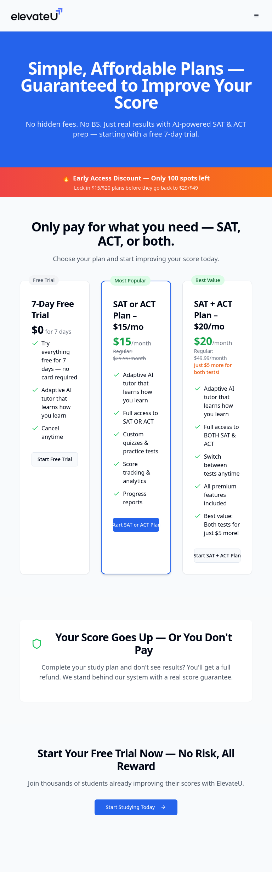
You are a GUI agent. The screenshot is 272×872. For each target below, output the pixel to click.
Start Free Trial (55, 459)
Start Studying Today (136, 807)
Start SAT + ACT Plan (217, 555)
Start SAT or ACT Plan (136, 524)
